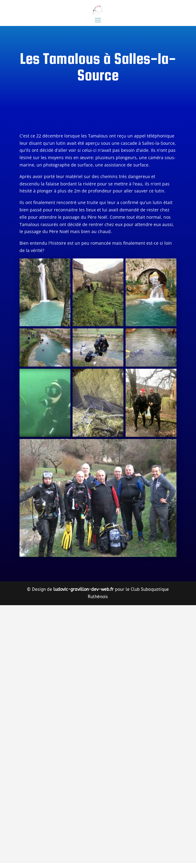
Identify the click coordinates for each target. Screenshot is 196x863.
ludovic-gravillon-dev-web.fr (83, 589)
